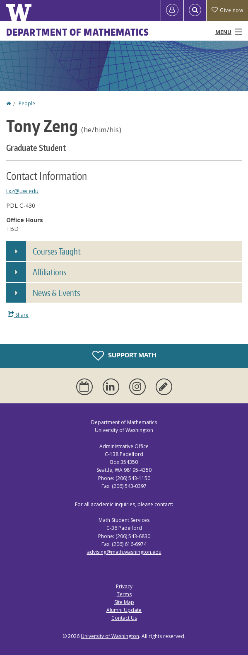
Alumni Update (124, 610)
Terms (124, 594)
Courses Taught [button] (57, 251)
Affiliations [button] (49, 272)
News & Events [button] (56, 292)
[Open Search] (195, 10)
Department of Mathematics (77, 31)
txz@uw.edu (22, 191)
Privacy (124, 586)
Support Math (124, 355)
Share (18, 314)
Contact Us (124, 617)
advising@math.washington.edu (124, 552)
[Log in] (172, 10)
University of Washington (110, 636)
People (27, 103)
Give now (227, 10)
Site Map (124, 602)
